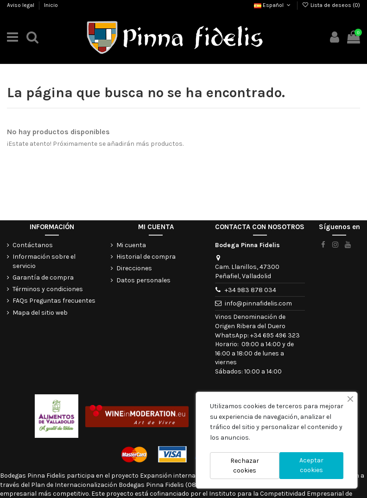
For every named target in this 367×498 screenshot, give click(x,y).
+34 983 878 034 (250, 290)
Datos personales (143, 280)
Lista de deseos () (331, 5)
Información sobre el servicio (44, 261)
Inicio (51, 5)
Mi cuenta (131, 245)
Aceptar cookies (311, 465)
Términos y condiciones (48, 289)
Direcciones (134, 268)
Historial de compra (146, 257)
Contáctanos (33, 245)
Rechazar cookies (244, 465)
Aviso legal (21, 5)
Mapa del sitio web (40, 313)
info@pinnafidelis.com (258, 303)
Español (273, 5)
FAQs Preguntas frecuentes (54, 301)
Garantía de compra (43, 277)
